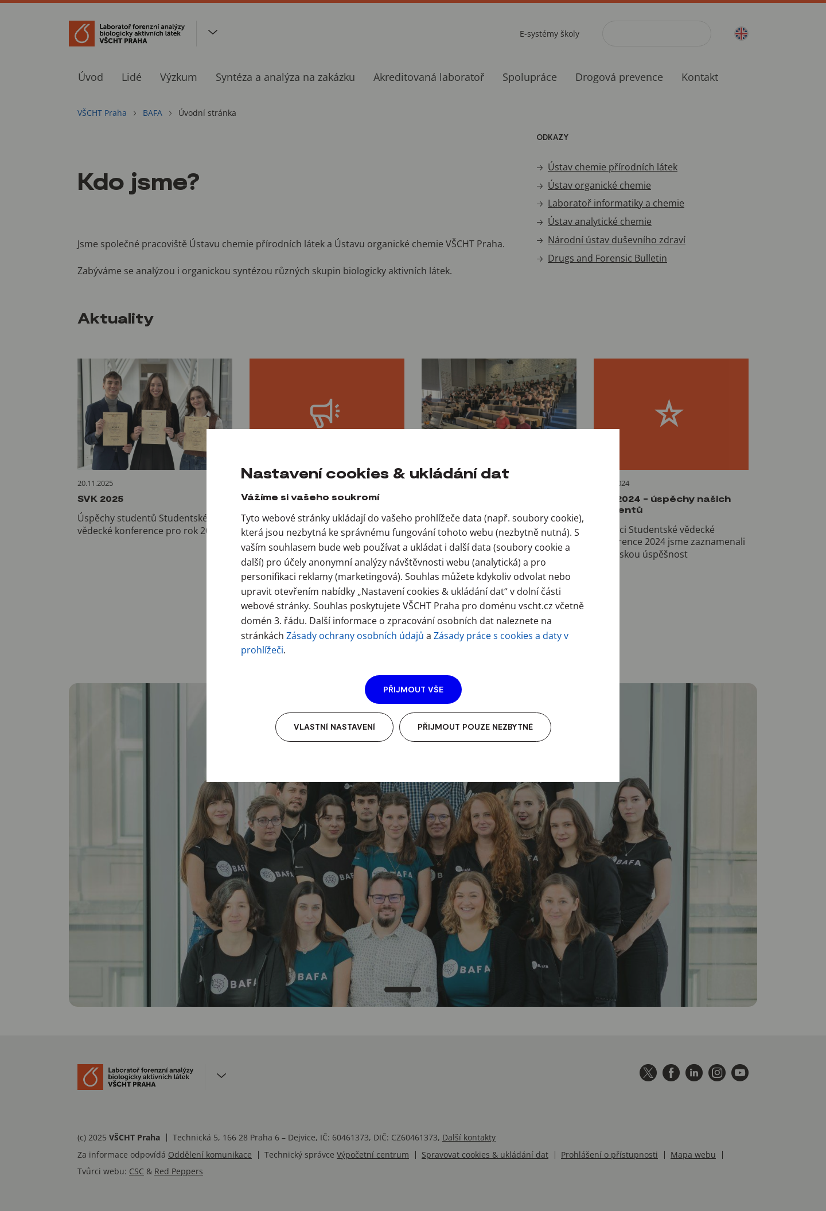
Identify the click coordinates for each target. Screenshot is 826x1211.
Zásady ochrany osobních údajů (355, 635)
